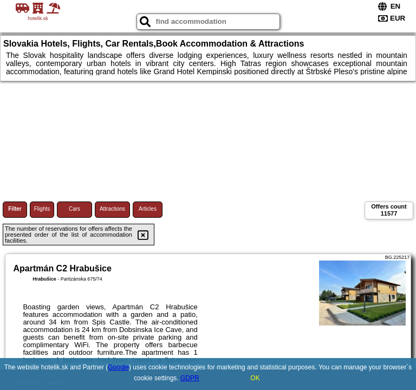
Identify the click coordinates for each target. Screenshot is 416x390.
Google (118, 367)
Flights (42, 209)
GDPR (189, 378)
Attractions (112, 209)
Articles (148, 209)
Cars (74, 209)
